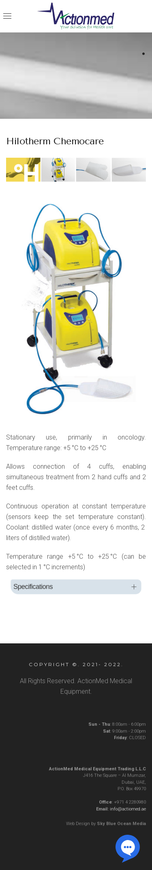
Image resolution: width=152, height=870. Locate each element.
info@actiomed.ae (128, 811)
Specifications (37, 586)
